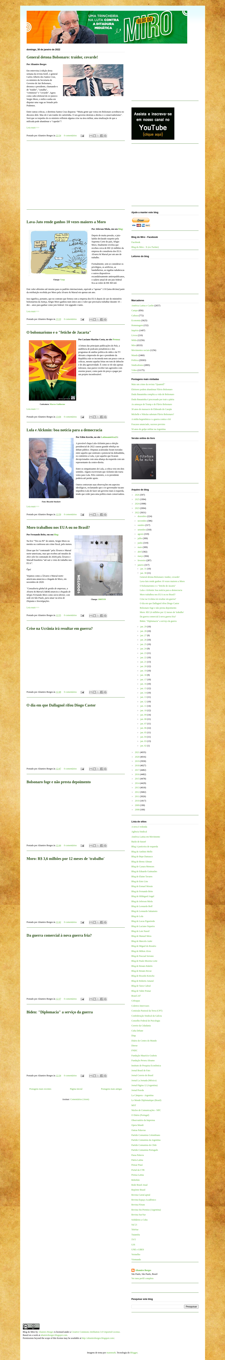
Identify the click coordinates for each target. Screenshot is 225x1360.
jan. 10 (143, 710)
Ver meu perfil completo (142, 1278)
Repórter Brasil (138, 1189)
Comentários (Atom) (79, 1099)
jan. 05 (143, 732)
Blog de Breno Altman (141, 861)
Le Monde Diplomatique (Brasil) (146, 1100)
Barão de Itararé (138, 841)
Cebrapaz (135, 1000)
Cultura (134, 315)
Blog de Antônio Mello (141, 851)
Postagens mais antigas (111, 1089)
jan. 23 (143, 653)
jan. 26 (143, 639)
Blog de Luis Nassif (140, 931)
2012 (137, 792)
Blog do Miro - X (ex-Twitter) (145, 247)
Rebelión (135, 1180)
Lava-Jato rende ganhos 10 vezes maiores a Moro (66, 222)
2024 (137, 503)
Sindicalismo (137, 365)
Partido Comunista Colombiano (145, 1135)
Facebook (135, 242)
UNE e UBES (137, 1249)
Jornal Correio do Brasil (142, 1075)
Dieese (134, 1045)
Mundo (134, 355)
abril (140, 551)
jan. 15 (143, 688)
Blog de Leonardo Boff (141, 906)
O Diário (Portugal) (140, 1115)
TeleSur (134, 1229)
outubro (141, 525)
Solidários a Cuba (139, 1219)
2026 (137, 494)
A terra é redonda (139, 826)
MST (133, 1105)
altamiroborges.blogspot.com (54, 1335)
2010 (137, 800)
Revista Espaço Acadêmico (143, 1199)
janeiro (141, 565)
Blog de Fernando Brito (142, 891)
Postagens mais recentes (40, 1089)
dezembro (142, 516)
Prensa (116, 339)
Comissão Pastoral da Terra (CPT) (146, 1010)
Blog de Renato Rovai (141, 971)
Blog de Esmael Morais (142, 886)
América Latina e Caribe (142, 305)
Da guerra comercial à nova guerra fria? (59, 935)
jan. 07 (143, 723)
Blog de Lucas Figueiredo (143, 921)
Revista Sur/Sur (138, 1214)
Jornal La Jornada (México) (144, 1080)
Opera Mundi (137, 1125)
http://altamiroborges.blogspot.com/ (98, 1338)
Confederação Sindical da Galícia (146, 1015)
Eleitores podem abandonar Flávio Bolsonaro (151, 389)
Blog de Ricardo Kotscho (143, 976)
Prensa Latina (137, 1175)
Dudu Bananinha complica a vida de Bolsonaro (152, 394)
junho (140, 543)
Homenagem (137, 325)
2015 (137, 778)
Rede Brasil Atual (139, 1185)
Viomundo (136, 1259)
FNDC (134, 1050)
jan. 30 (143, 573)
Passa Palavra (137, 1155)
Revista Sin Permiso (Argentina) (146, 1209)
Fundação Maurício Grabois (144, 1055)
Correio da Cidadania (141, 1025)
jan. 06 (143, 728)
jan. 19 (143, 670)
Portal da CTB (138, 1170)
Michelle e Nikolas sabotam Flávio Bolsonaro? (152, 414)
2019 (137, 761)
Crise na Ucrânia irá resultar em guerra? (60, 628)
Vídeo (134, 370)
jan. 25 (143, 644)
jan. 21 (143, 661)
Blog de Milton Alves (141, 951)
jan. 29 (143, 626)
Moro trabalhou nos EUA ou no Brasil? (58, 527)
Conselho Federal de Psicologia (145, 1020)
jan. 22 (143, 657)
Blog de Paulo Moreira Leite (144, 961)
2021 (137, 752)
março (141, 556)
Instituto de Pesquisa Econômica (146, 1065)
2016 (137, 774)
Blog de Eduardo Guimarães (144, 871)
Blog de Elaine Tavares (141, 876)
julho (140, 538)
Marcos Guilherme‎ (57, 404)
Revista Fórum (138, 1204)
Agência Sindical (139, 831)
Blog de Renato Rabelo (142, 966)
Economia (136, 320)
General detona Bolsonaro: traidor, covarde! (62, 57)
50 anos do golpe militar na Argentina (148, 429)
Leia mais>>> (33, 127)
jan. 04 (143, 737)
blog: (120, 229)
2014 (137, 783)
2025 (137, 499)
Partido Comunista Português (144, 1150)
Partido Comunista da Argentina (146, 1140)
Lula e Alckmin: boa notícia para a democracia (64, 430)
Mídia (134, 340)
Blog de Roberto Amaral (142, 981)
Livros (134, 335)
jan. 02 (143, 745)
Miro (133, 345)
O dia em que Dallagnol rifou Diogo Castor (61, 705)
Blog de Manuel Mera (141, 936)
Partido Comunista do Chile (144, 1145)
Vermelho (135, 1254)
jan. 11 (143, 706)
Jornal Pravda (137, 1090)
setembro (142, 529)
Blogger (133, 1352)
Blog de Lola (137, 916)
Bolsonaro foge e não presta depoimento (59, 782)
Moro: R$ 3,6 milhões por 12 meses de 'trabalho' (66, 859)
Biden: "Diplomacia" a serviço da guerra (60, 1012)
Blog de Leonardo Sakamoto (144, 911)
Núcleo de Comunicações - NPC (146, 1110)
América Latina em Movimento (145, 836)
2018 (137, 765)
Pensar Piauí (137, 1165)
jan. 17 (143, 679)
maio (140, 547)
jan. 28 (143, 631)
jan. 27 (143, 635)
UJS (133, 1244)
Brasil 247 (136, 996)
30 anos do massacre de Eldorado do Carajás (151, 409)
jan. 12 (143, 701)
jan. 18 (143, 675)
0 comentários (70, 135)
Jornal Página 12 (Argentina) (144, 1085)
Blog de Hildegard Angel (142, 896)
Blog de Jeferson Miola (142, 901)
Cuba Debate (137, 1030)
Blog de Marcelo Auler (141, 941)
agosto (141, 534)
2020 (137, 756)
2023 (137, 508)
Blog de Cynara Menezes (142, 866)
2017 (137, 770)
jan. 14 (143, 692)
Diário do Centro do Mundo (144, 1040)
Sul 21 (134, 1224)
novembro (142, 520)
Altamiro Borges (143, 1270)
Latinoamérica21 (109, 437)
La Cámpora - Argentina (142, 1095)
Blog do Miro (29, 1332)
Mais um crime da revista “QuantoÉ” (148, 384)
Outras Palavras (138, 1130)
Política (134, 360)
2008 (137, 809)
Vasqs (62, 280)
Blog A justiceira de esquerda (144, 846)
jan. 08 (143, 719)
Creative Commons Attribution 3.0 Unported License (95, 1332)
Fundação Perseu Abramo (143, 1060)
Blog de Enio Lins (139, 881)
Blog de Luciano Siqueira (143, 926)
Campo (134, 310)
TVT (133, 1239)
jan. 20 (143, 666)
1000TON (102, 599)
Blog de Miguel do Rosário (143, 946)
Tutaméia (135, 1234)
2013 (137, 787)
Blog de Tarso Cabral (141, 986)
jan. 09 (143, 714)
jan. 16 (143, 684)
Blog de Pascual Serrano (142, 956)
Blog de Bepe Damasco (142, 856)
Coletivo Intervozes (140, 1005)
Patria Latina (137, 1160)
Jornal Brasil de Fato (140, 1070)
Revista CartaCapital (140, 1195)
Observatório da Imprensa (143, 1120)
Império (135, 330)
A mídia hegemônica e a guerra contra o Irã (151, 419)
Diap (133, 1035)
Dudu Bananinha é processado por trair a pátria (152, 399)
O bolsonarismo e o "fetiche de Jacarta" (59, 332)
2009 (137, 805)
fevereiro (142, 560)
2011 (137, 796)
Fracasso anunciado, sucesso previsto (148, 424)
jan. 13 (143, 697)
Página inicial (76, 1089)
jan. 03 (143, 741)
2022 (137, 512)
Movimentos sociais (140, 350)
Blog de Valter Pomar (141, 991)
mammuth (111, 1352)
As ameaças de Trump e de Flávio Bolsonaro (151, 404)
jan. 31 (143, 568)
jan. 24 (143, 648)
